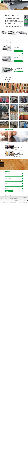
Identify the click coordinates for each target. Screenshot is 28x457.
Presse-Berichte (11, 198)
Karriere (17, 0)
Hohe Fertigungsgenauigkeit (7, 79)
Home (18, 202)
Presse (18, 0)
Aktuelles (15, 0)
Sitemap (27, 202)
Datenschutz (23, 202)
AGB (25, 202)
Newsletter (13, 0)
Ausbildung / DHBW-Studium (16, 200)
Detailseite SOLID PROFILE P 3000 (18, 71)
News (1, 198)
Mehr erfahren (16, 149)
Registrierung (11, 199)
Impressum (20, 202)
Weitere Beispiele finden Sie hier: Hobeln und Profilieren (9, 191)
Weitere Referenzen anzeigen (9, 129)
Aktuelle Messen (6, 198)
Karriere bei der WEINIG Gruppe (16, 198)
